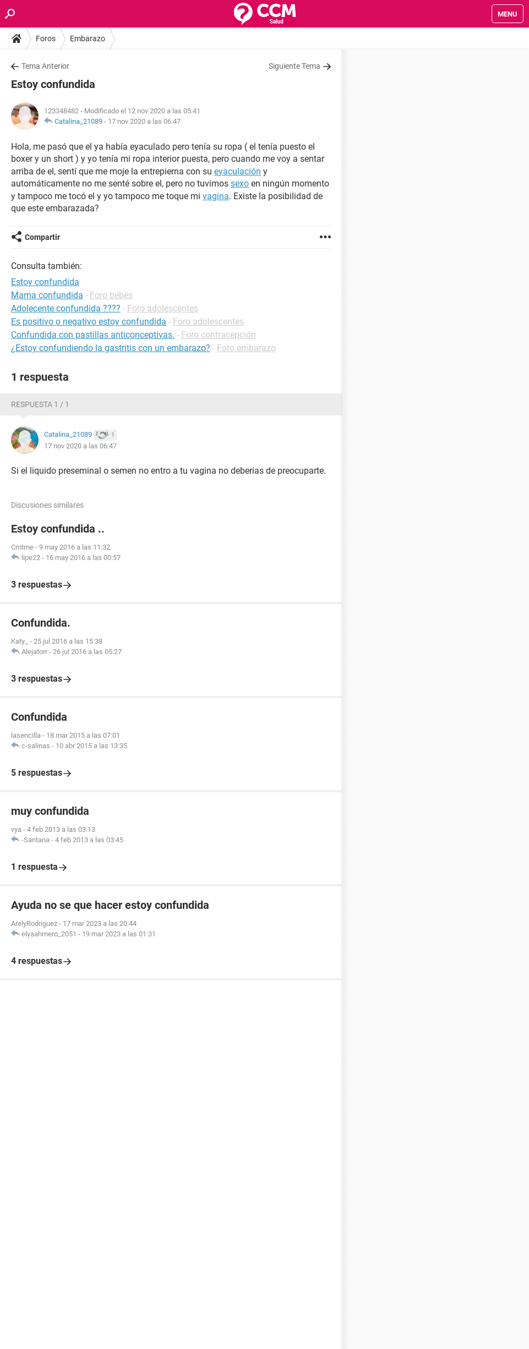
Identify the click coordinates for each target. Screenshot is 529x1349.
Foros (46, 38)
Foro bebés (111, 295)
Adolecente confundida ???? (66, 308)
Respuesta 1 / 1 (40, 404)
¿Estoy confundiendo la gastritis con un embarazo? (110, 348)
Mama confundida (47, 295)
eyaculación (237, 171)
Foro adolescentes (162, 308)
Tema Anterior (45, 66)
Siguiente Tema (294, 66)
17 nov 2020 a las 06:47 (144, 121)
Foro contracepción (218, 335)
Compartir (42, 237)
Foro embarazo (246, 348)
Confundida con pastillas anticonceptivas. (92, 335)
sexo (240, 183)
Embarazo (87, 38)
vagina (216, 196)
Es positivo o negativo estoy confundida (88, 321)
